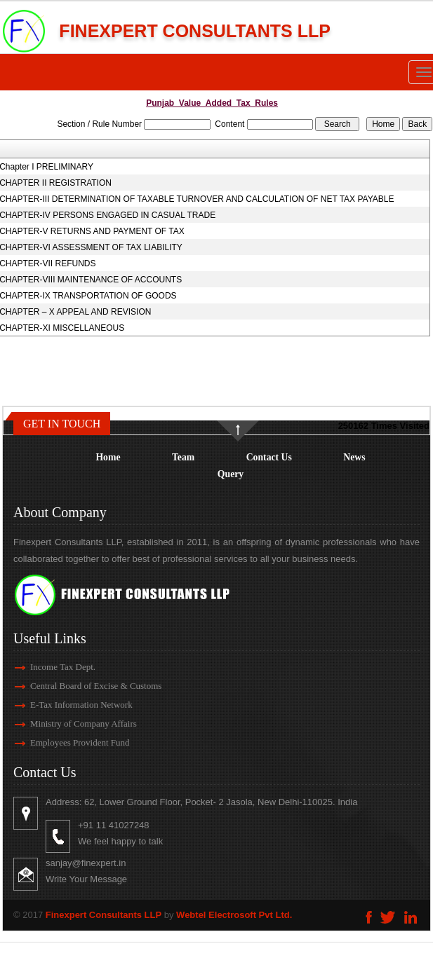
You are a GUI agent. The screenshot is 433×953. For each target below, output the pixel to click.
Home (107, 457)
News (354, 457)
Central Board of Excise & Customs (75, 685)
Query (231, 474)
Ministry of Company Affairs (63, 723)
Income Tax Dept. (42, 666)
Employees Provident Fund (59, 742)
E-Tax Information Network (61, 704)
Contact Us (269, 457)
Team (183, 457)
